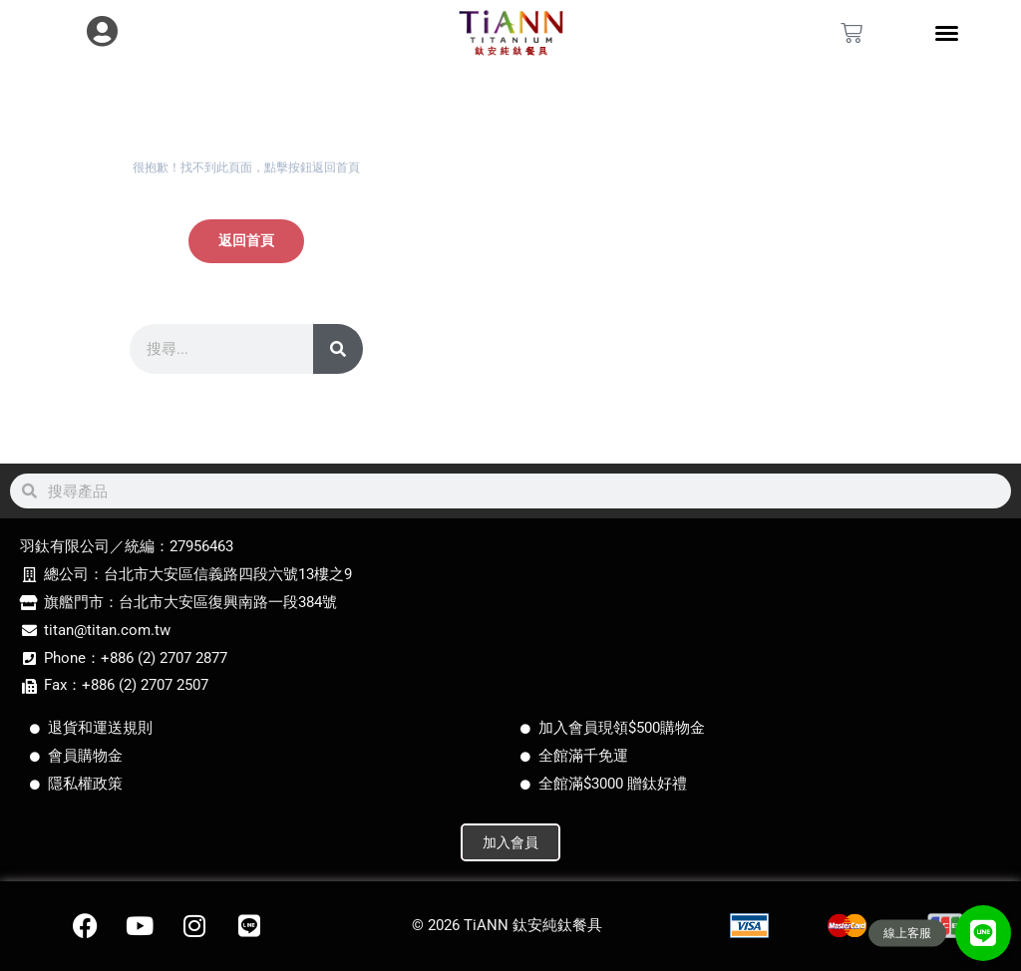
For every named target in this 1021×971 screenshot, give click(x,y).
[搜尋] (338, 349)
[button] (983, 933)
